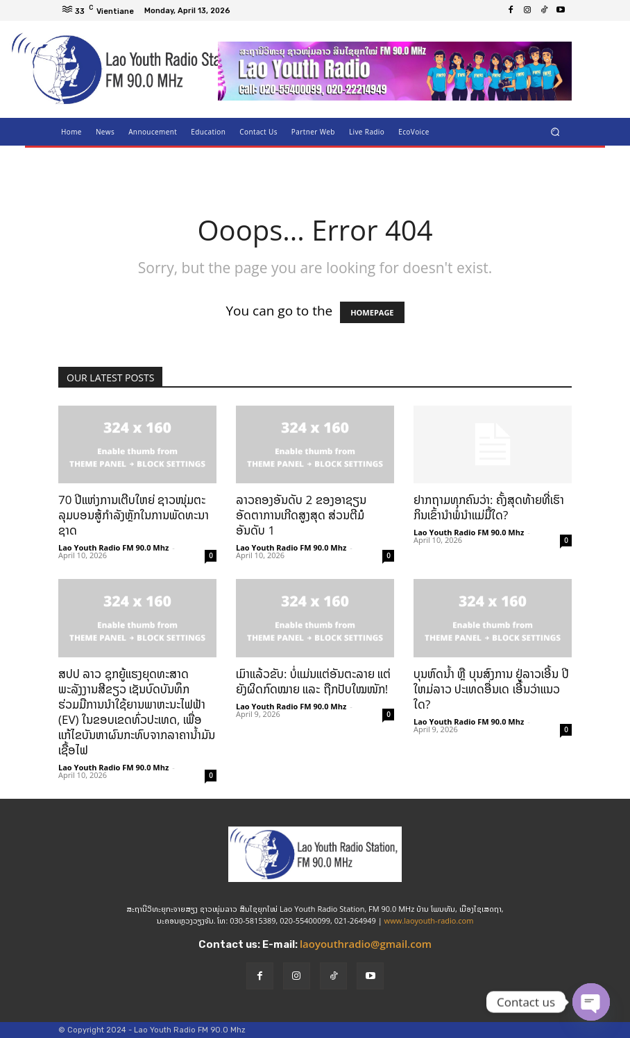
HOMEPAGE (371, 312)
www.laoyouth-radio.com (429, 920)
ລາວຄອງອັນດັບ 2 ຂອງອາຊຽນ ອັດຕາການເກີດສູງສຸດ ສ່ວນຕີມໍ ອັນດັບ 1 (301, 515)
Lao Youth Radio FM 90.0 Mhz (113, 547)
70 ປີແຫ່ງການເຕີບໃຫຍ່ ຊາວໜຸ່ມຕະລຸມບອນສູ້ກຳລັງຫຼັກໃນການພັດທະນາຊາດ (133, 515)
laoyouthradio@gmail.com (366, 944)
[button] (555, 131)
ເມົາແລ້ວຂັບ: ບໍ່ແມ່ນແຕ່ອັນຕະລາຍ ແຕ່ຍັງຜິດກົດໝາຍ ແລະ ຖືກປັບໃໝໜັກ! (313, 681)
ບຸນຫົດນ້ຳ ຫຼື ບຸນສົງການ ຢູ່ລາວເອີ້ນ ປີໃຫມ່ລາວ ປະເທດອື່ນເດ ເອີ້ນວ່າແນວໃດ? (491, 689)
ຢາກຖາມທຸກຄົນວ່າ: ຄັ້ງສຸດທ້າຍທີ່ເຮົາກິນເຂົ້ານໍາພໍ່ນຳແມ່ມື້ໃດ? (489, 507)
